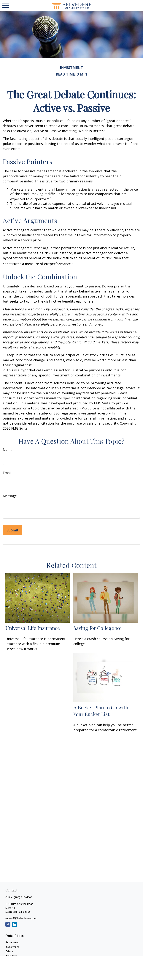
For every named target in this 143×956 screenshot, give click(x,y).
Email (7, 472)
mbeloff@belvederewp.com (21, 918)
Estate (9, 951)
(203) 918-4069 (23, 897)
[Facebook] (7, 924)
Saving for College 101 (97, 628)
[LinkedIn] (14, 924)
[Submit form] (12, 530)
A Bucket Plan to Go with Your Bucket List (100, 710)
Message (10, 496)
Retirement (12, 942)
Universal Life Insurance (32, 628)
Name (7, 449)
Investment (12, 947)
